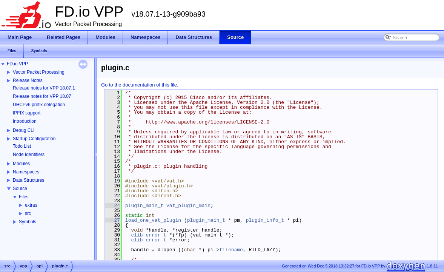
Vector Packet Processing (39, 72)
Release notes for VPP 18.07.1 (44, 88)
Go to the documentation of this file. (139, 85)
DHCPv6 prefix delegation (39, 104)
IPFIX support (26, 113)
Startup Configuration (34, 138)
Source (20, 188)
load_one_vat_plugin (153, 220)
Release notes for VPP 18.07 (42, 96)
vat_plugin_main (188, 205)
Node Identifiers (29, 154)
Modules (21, 163)
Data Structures (28, 180)
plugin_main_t (144, 205)
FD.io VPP (17, 63)
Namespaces (26, 172)
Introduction (25, 121)
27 (112, 220)
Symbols (27, 221)
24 (112, 205)
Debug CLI (23, 130)
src (28, 213)
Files (23, 196)
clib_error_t (148, 235)
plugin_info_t (265, 220)
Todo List (22, 146)
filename (231, 249)
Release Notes (28, 80)
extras (31, 205)
